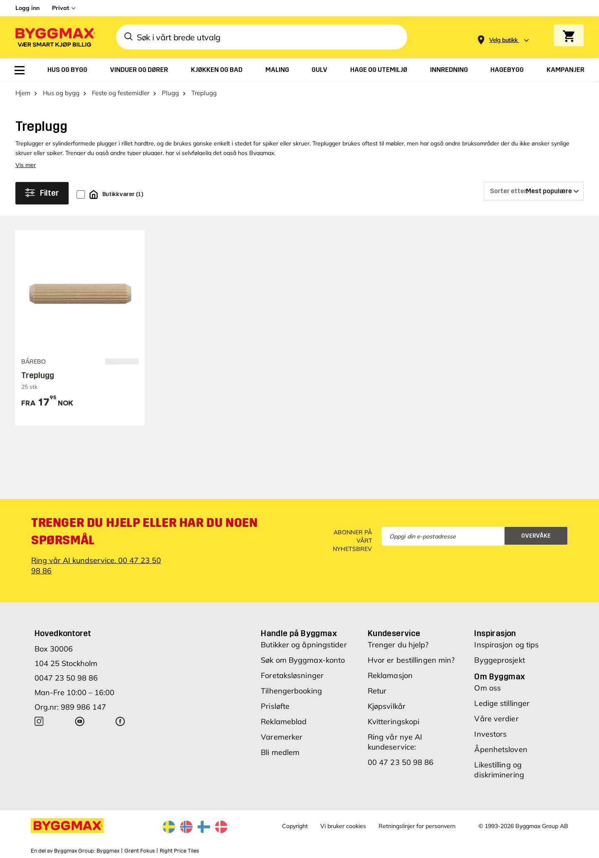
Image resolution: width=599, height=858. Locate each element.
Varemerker (281, 737)
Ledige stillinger (502, 703)
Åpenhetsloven (500, 749)
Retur (377, 691)
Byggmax (108, 851)
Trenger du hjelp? (398, 644)
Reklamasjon (390, 675)
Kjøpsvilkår (387, 706)
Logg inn (27, 8)
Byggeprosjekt (499, 660)
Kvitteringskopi (394, 721)
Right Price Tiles (179, 851)
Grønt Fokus (139, 851)
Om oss (487, 688)
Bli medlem (280, 752)
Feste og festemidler (120, 93)
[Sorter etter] (534, 191)
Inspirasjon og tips (506, 644)
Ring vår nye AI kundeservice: (395, 742)
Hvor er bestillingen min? (411, 660)
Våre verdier (496, 718)
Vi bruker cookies (343, 826)
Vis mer (25, 165)
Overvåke (536, 535)
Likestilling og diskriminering (499, 769)
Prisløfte (275, 706)
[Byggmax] (54, 37)
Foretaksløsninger (292, 675)
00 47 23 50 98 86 (401, 762)
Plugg (170, 93)
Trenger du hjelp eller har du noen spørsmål (144, 531)
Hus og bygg (61, 93)
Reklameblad (284, 721)
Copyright (295, 826)
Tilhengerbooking (291, 691)
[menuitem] (20, 70)
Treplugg (37, 375)
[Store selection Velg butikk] (504, 40)
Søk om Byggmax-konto (303, 660)
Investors (490, 734)
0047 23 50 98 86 (66, 678)
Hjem (22, 93)
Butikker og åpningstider (304, 644)
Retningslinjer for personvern (417, 826)
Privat (60, 8)
